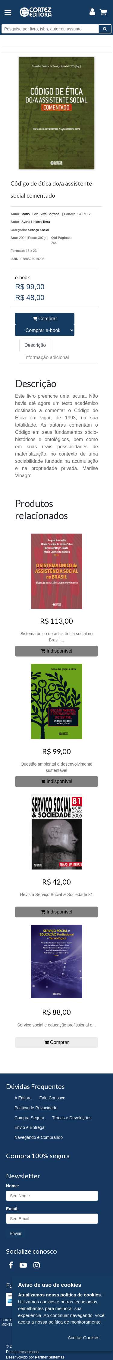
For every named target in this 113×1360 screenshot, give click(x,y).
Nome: (12, 1185)
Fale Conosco (52, 1097)
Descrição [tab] (35, 345)
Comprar (45, 318)
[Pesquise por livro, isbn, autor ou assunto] (50, 28)
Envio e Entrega (29, 1127)
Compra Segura (29, 1117)
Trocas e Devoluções (71, 1117)
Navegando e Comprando (38, 1137)
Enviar (16, 1233)
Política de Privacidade (35, 1107)
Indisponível (56, 650)
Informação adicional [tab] (46, 357)
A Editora (23, 1097)
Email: (12, 1208)
